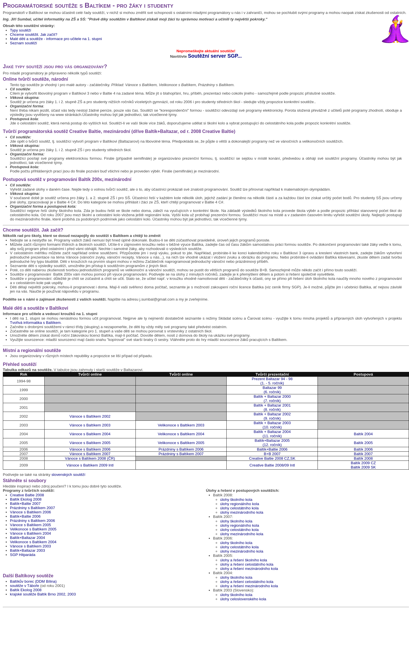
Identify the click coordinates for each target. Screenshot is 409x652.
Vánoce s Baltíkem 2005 (89, 443)
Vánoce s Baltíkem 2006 (89, 449)
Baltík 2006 (363, 449)
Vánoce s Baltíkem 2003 (89, 425)
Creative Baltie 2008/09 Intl (272, 465)
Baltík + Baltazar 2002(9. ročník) (272, 416)
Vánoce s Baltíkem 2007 (89, 454)
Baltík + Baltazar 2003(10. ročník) (272, 425)
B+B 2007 (272, 454)
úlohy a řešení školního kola (243, 560)
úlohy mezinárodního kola (241, 512)
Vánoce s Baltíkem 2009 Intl (90, 465)
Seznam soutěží (23, 43)
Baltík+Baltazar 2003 (27, 550)
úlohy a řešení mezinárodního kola (249, 568)
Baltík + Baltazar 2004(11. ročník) (272, 434)
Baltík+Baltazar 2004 (27, 538)
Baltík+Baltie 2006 (272, 449)
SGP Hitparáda (22, 555)
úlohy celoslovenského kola (243, 599)
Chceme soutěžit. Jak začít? (33, 34)
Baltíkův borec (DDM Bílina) (33, 581)
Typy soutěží (20, 30)
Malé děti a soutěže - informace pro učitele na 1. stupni (56, 39)
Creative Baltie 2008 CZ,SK (272, 458)
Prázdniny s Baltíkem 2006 (181, 449)
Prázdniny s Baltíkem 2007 (181, 454)
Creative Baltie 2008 (27, 495)
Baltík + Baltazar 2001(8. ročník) (272, 407)
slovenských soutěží (68, 474)
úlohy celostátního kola (239, 508)
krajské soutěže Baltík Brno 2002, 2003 (43, 594)
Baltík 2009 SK (363, 467)
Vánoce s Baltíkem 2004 (89, 434)
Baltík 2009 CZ (363, 463)
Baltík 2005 (363, 443)
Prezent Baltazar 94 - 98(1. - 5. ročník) (272, 381)
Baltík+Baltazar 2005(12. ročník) (272, 442)
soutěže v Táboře (24, 586)
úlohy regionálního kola (239, 504)
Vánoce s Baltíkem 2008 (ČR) (90, 458)
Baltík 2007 (363, 454)
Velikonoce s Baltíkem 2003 (181, 425)
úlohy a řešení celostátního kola (246, 564)
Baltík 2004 (363, 434)
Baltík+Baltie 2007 (25, 503)
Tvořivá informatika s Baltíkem (35, 322)
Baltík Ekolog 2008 (25, 499)
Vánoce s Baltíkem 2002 (89, 416)
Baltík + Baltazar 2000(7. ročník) (272, 398)
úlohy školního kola (236, 499)
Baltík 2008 (363, 458)
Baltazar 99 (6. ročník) (272, 390)
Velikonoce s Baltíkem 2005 (181, 443)
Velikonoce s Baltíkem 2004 (181, 434)
